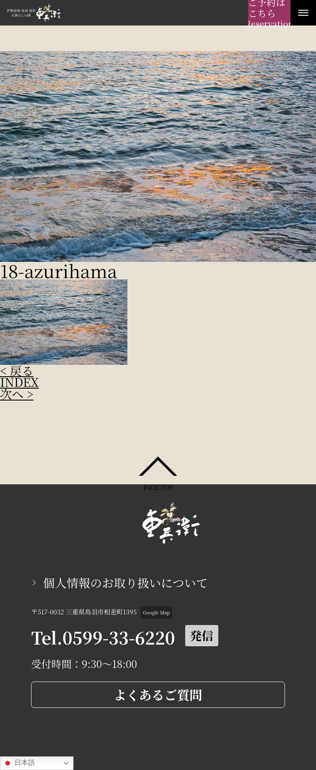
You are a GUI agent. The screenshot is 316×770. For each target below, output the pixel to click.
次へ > (17, 393)
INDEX (19, 381)
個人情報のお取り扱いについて (125, 582)
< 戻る (17, 370)
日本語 (19, 763)
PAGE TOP (157, 486)
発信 (202, 635)
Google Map (156, 612)
